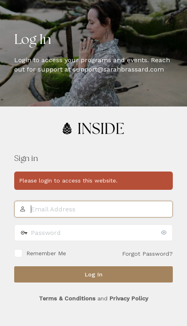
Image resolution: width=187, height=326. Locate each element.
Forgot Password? (147, 253)
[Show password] (165, 232)
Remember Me (46, 253)
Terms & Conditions (67, 298)
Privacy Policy (129, 298)
